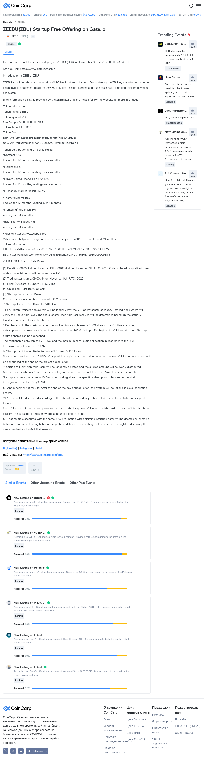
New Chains (172, 77)
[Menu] (198, 6)
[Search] (191, 6)
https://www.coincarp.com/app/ (43, 455)
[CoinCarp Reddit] (21, 750)
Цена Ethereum (136, 726)
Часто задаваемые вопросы (160, 743)
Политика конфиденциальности (115, 739)
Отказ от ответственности (115, 750)
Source (8, 51)
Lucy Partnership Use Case (182, 111)
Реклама (158, 715)
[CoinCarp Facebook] (13, 750)
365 (45, 14)
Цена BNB (133, 733)
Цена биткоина (136, 719)
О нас (107, 719)
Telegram (25, 448)
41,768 (26, 14)
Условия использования (113, 728)
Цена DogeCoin (136, 740)
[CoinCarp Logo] (18, 5)
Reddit (39, 448)
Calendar (8, 22)
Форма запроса (162, 721)
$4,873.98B (89, 14)
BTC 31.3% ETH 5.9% (163, 14)
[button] (37, 751)
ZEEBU (21, 22)
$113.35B (121, 14)
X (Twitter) (10, 448)
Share (35, 468)
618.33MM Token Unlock (181, 44)
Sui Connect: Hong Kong (180, 173)
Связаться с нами (160, 730)
